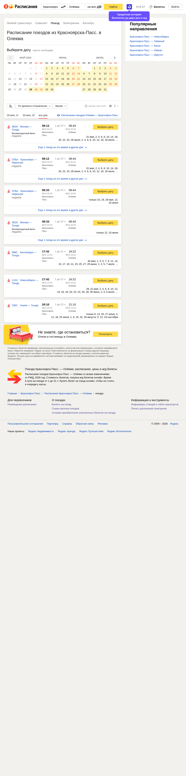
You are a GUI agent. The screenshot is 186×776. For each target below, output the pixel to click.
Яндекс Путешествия (91, 431)
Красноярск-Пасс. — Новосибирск (149, 36)
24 (41, 84)
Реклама (103, 423)
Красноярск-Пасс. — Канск (145, 45)
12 (14, 78)
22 (30, 84)
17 (41, 78)
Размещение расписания (22, 404)
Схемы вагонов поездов (65, 408)
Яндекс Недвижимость (41, 431)
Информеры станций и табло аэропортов (154, 404)
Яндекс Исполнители (119, 431)
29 (30, 89)
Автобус (88, 23)
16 (36, 78)
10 (41, 73)
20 (20, 84)
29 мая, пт (13, 115)
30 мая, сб (29, 115)
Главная (12, 393)
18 (9, 84)
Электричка (71, 23)
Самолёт (41, 23)
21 (25, 84)
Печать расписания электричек (149, 408)
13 (20, 78)
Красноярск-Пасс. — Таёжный (147, 41)
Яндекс (174, 423)
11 (9, 78)
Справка (67, 423)
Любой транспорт (19, 23)
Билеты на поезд (61, 404)
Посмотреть (105, 334)
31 (41, 89)
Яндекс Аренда (66, 431)
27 (20, 89)
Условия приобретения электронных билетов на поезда (84, 412)
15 (30, 78)
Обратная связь (85, 423)
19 (14, 84)
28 (25, 89)
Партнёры (52, 423)
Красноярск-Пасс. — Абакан (146, 50)
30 (36, 89)
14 (25, 78)
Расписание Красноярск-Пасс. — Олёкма (68, 393)
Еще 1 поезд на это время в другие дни (62, 147)
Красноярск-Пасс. (30, 393)
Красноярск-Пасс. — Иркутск (146, 54)
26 (14, 89)
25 (9, 89)
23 (36, 84)
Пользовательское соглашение (25, 423)
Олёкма (72, 132)
